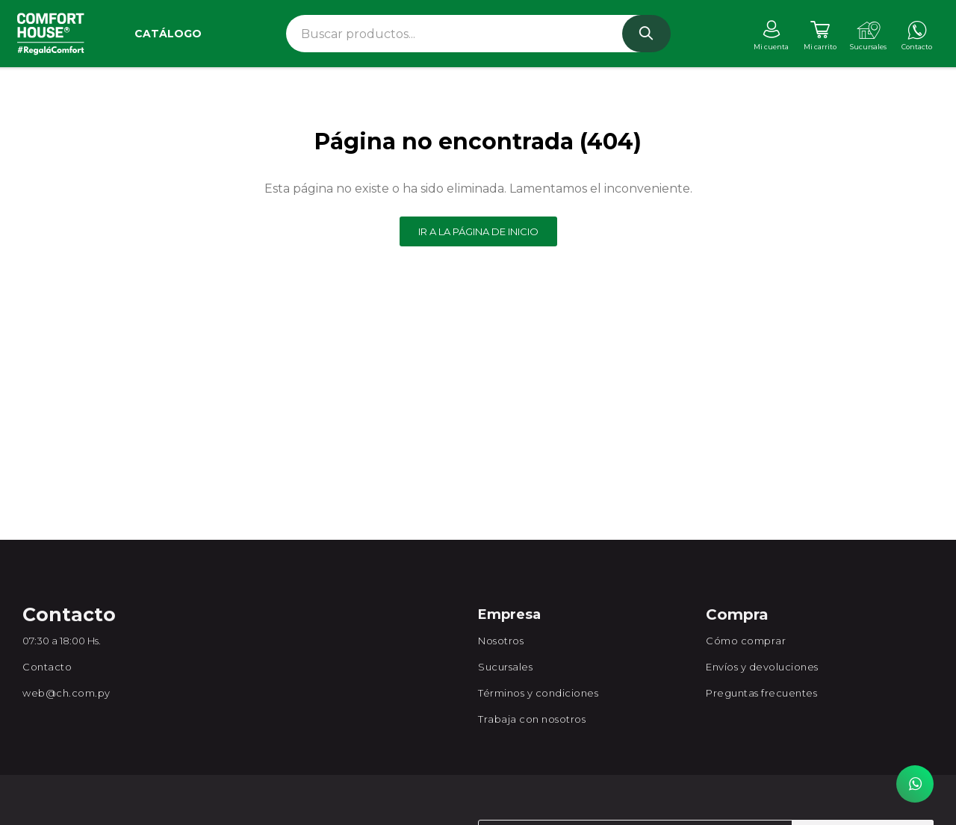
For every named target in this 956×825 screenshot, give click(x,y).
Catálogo (168, 33)
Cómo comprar (746, 641)
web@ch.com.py (66, 693)
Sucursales (505, 667)
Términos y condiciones (538, 693)
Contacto (47, 667)
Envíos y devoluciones (762, 667)
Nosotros (501, 641)
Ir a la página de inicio (478, 231)
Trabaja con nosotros (532, 719)
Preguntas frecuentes (761, 693)
